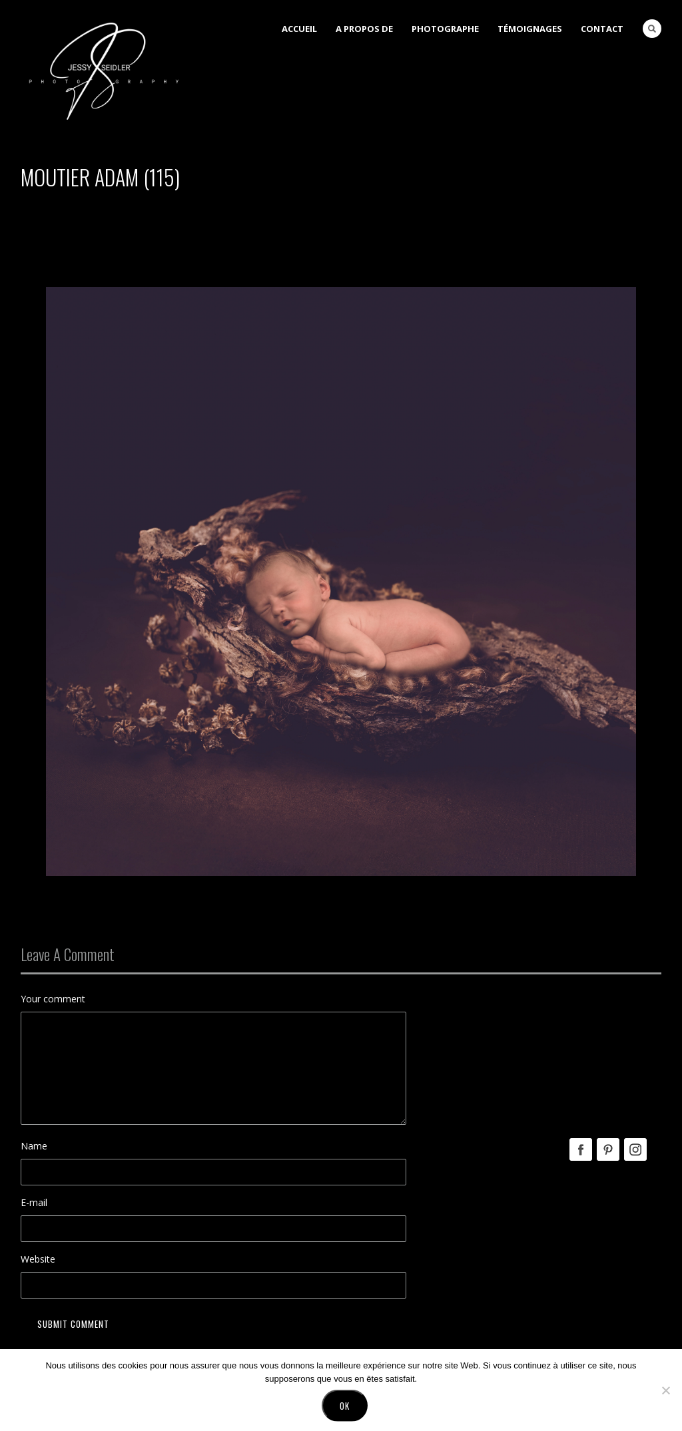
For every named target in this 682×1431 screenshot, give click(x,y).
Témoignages (530, 29)
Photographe (445, 29)
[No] (665, 1393)
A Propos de (364, 29)
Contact (602, 29)
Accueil (299, 29)
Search (652, 28)
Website (38, 1259)
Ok (345, 1409)
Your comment (53, 998)
